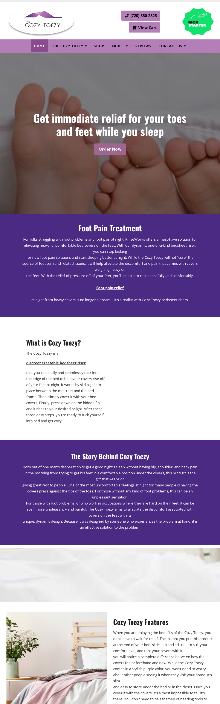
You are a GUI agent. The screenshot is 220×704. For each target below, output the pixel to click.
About (118, 46)
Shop (99, 46)
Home (39, 46)
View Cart (144, 27)
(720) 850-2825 (141, 15)
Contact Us (170, 46)
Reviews (143, 46)
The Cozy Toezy (67, 46)
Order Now (110, 149)
